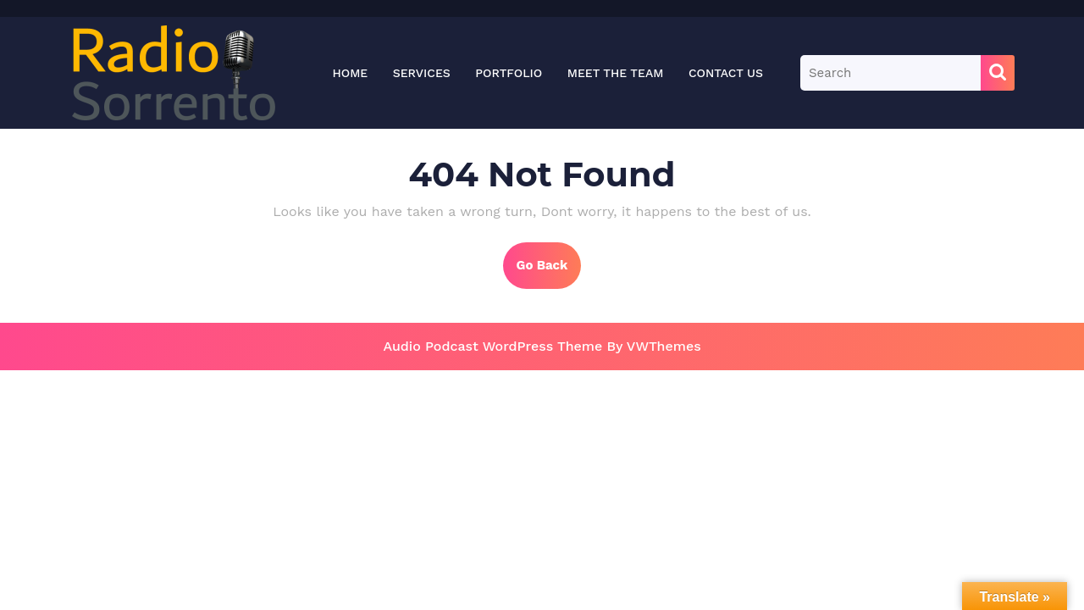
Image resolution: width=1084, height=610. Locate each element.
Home (350, 73)
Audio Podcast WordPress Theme (492, 346)
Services (422, 73)
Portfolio (508, 73)
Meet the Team (615, 73)
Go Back (549, 272)
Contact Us (726, 73)
